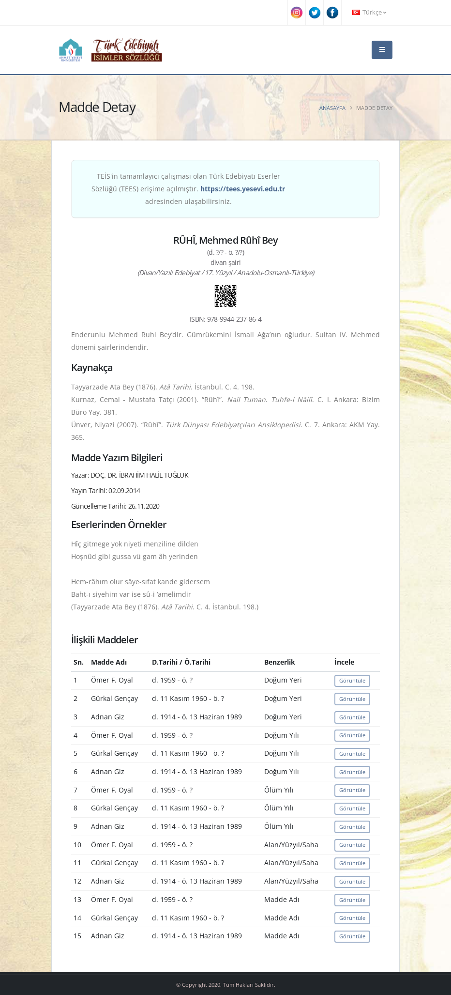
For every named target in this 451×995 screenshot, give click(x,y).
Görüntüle (352, 680)
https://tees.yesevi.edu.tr (242, 188)
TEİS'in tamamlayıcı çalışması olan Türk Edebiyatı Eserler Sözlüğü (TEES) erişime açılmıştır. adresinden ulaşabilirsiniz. (188, 188)
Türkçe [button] (369, 12)
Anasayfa (332, 107)
